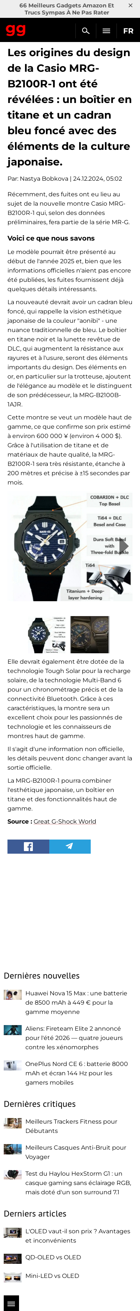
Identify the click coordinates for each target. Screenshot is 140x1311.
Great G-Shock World (65, 821)
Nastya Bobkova (44, 178)
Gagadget (16, 29)
